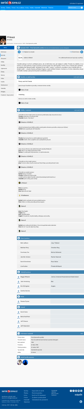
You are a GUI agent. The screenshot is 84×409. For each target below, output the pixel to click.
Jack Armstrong (25, 281)
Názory (3, 75)
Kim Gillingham (25, 286)
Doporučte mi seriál (38, 391)
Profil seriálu (10, 43)
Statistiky (3, 88)
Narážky (3, 65)
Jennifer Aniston (25, 257)
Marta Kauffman (25, 316)
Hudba (32, 8)
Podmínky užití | (6, 400)
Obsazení (3, 58)
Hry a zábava (20, 8)
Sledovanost (4, 85)
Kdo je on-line (54, 393)
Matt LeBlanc (24, 243)
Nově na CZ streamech (39, 395)
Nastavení (53, 395)
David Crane (24, 312)
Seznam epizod (17, 43)
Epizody (3, 55)
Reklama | (4, 402)
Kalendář (37, 8)
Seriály (3, 8)
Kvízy (27, 8)
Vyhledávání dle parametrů (40, 400)
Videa (2, 78)
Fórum (14, 8)
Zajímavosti (4, 68)
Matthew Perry (25, 247)
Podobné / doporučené (7, 95)
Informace (3, 52)
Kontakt (13, 402)
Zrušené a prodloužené (39, 397)
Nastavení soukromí (15, 400)
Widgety (3, 91)
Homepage (54, 390)
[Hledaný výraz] (75, 7)
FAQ (17, 402)
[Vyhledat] (82, 8)
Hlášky (2, 62)
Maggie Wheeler (25, 277)
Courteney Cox (25, 252)
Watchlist (44, 8)
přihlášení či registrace (76, 3)
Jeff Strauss (24, 321)
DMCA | (9, 402)
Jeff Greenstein (25, 326)
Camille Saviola (25, 291)
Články (8, 8)
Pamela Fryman (25, 301)
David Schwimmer (26, 261)
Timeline (50, 8)
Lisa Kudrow (24, 266)
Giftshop (53, 392)
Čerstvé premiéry (37, 393)
